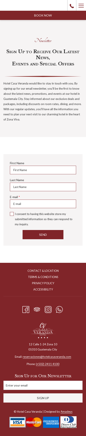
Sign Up (43, 398)
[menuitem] (43, 271)
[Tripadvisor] (37, 308)
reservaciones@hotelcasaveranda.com (47, 356)
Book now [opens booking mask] (43, 15)
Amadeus (66, 411)
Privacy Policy (43, 283)
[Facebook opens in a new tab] (25, 308)
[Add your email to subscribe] (43, 385)
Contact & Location (43, 270)
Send (43, 234)
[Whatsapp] (59, 308)
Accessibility (43, 289)
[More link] (81, 5)
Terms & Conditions (43, 277)
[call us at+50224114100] (72, 5)
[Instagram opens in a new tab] (48, 308)
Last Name (17, 180)
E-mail (15, 197)
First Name (17, 163)
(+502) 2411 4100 (47, 364)
